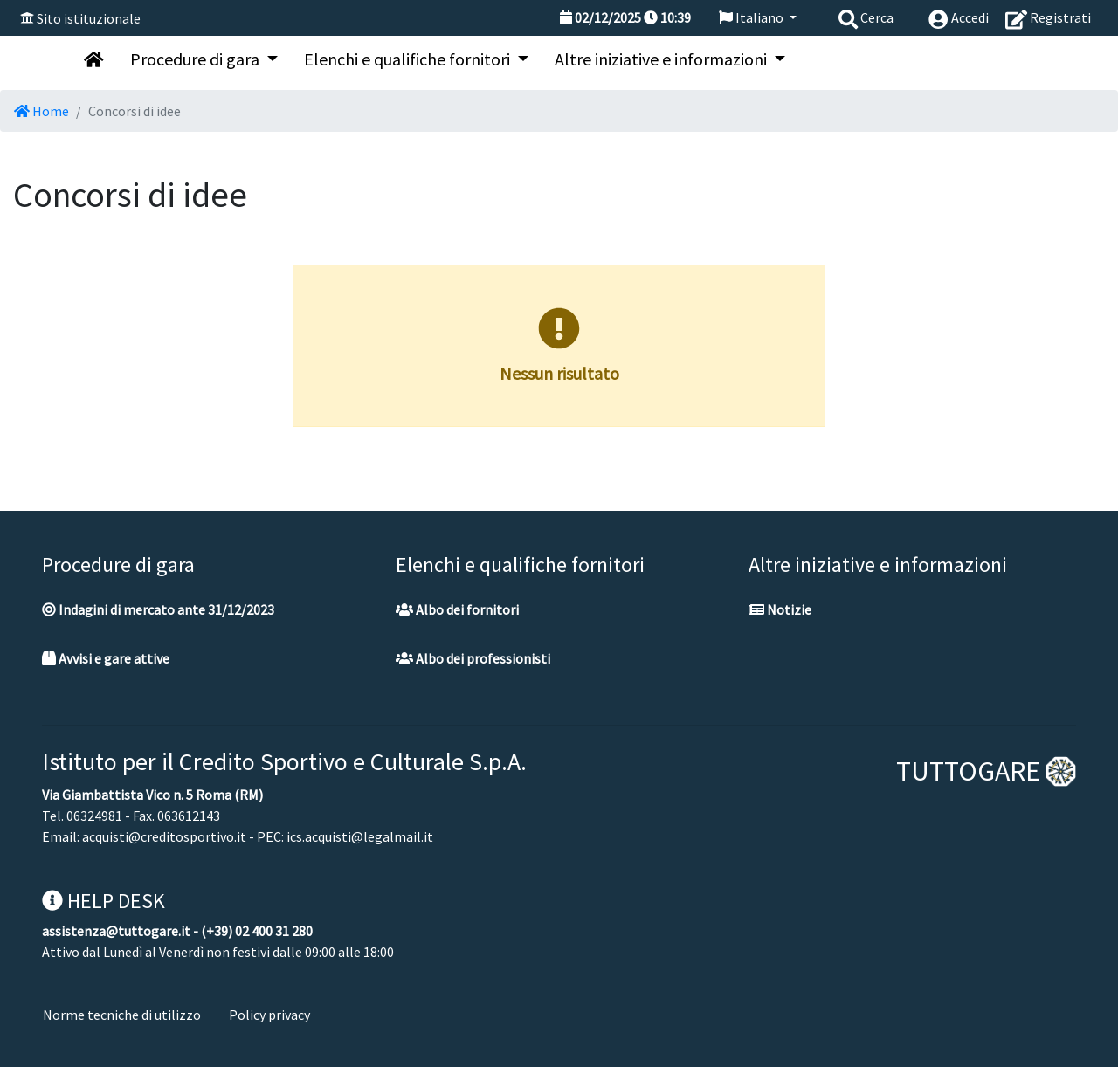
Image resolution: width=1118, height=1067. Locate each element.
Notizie (780, 609)
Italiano (752, 17)
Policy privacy (269, 1014)
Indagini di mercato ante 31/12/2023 (158, 609)
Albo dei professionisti (473, 658)
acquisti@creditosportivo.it (164, 836)
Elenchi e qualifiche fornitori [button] (409, 59)
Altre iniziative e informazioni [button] (662, 59)
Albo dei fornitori (457, 609)
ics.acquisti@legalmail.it (359, 836)
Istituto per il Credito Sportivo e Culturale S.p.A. (284, 761)
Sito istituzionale (89, 18)
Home (41, 111)
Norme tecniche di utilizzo (122, 1014)
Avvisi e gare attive (105, 658)
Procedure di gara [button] (196, 59)
